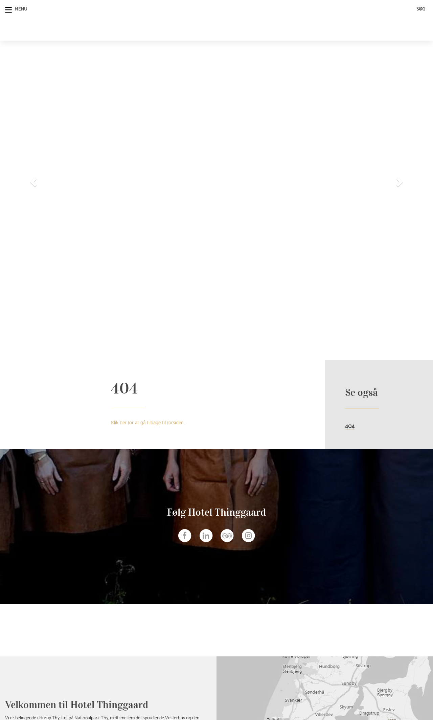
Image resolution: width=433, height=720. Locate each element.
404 (350, 426)
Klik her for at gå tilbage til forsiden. (148, 422)
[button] (32, 180)
